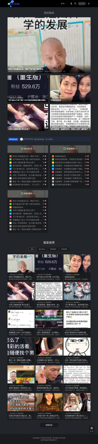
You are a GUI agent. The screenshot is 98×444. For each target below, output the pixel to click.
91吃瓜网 (48, 438)
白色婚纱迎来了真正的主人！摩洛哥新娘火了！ (76, 417)
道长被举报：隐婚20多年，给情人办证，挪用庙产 (69, 129)
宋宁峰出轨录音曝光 (63, 184)
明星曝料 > (71, 148)
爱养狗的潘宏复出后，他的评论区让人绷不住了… (48, 389)
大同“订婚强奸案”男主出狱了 (19, 129)
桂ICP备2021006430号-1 (49, 440)
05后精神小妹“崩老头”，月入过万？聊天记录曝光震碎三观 (36, 184)
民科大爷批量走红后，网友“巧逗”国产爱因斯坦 (25, 69)
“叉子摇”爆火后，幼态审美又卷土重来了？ (29, 169)
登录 (82, 4)
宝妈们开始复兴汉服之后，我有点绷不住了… (20, 417)
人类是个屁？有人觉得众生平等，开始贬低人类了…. (47, 417)
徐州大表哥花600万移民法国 (24, 178)
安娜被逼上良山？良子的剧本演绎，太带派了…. (31, 172)
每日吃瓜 (13, 67)
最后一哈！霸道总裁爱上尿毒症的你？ (28, 181)
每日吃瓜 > (29, 148)
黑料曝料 (49, 13)
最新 (32, 249)
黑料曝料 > (29, 193)
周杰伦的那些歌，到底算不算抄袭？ (69, 159)
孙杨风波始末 (56, 100)
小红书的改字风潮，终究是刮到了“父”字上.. (76, 389)
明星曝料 (55, 98)
